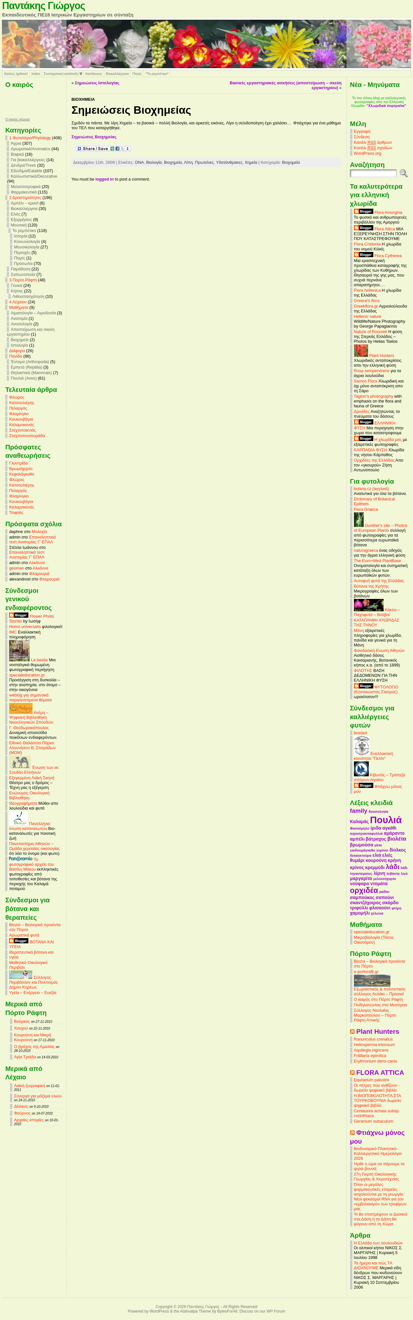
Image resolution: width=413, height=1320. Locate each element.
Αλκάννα (37, 562)
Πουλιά (386, 819)
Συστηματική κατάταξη (61, 74)
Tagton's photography (373, 396)
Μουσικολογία (26, 247)
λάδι (392, 866)
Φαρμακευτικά (23, 192)
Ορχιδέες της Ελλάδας (374, 460)
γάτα (378, 845)
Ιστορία (20, 236)
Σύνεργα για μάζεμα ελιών (38, 1096)
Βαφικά (17, 154)
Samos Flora (366, 381)
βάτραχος (376, 839)
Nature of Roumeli (370, 331)
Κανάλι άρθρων (373, 142)
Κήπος (17, 290)
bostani (360, 732)
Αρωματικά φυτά (24, 935)
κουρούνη (376, 860)
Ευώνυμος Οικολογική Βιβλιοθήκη (29, 795)
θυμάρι (357, 860)
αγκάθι (389, 828)
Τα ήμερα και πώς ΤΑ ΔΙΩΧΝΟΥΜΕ (373, 1265)
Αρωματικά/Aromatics (30, 148)
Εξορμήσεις (21, 219)
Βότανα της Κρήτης (371, 586)
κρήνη (394, 860)
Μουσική (18, 225)
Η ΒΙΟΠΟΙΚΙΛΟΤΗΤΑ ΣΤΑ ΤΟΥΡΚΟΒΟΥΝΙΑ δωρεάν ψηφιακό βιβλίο (377, 1100)
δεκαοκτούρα (360, 855)
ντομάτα (379, 883)
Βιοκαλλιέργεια (117, 74)
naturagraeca (366, 550)
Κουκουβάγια (21, 419)
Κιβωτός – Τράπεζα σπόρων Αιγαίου (380, 777)
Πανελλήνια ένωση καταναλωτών (29, 826)
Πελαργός (18, 408)
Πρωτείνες (204, 162)
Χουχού (21, 1028)
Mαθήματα (18, 307)
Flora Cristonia (367, 244)
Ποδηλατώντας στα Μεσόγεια (380, 1004)
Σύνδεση (362, 136)
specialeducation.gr (27, 675)
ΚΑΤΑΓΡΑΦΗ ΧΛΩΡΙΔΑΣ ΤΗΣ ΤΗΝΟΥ (376, 622)
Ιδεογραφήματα (23, 803)
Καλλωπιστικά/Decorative (34, 176)
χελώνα (377, 913)
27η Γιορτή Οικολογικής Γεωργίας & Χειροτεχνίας (376, 1176)
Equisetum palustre (371, 1079)
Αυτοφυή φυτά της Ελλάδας (379, 580)
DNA (139, 162)
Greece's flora (366, 300)
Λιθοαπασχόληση (28, 296)
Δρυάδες (362, 411)
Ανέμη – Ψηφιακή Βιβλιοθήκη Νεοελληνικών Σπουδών (31, 717)
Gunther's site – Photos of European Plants (381, 528)
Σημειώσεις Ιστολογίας (97, 82)
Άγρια (16, 143)
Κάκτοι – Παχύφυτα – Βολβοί (377, 612)
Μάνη (359, 630)
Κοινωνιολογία (27, 241)
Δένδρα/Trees (23, 165)
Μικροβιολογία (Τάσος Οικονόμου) (374, 940)
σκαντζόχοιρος (365, 902)
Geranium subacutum (373, 1121)
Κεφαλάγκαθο (21, 474)
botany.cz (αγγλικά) (371, 488)
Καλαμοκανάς (21, 424)
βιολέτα (397, 839)
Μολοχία (39, 531)
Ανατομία (19, 318)
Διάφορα (17, 350)
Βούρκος (22, 1021)
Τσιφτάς (16, 512)
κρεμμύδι (375, 867)
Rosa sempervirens (371, 370)
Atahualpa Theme (195, 1311)
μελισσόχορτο (384, 879)
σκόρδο (390, 902)
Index (35, 74)
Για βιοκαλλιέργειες (28, 159)
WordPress (159, 1311)
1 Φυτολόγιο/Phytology (30, 137)
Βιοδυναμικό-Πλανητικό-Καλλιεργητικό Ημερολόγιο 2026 (378, 1153)
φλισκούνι (379, 907)
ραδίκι (384, 892)
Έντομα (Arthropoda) (30, 361)
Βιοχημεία (19, 339)
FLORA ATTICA (380, 1072)
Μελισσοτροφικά (26, 186)
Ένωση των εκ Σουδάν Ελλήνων (33, 770)
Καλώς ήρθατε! (16, 74)
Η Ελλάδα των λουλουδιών (378, 1243)
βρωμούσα (361, 844)
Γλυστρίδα (18, 463)
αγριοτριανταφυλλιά (366, 833)
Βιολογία (154, 162)
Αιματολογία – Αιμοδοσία (33, 312)
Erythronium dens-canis (375, 1061)
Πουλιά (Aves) (23, 378)
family (359, 810)
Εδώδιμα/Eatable (26, 170)
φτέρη (396, 908)
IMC (12, 632)
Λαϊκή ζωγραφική (29, 1085)
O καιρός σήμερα (17, 119)
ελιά (377, 855)
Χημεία (251, 162)
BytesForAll (227, 1311)
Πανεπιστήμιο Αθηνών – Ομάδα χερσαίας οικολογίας (34, 846)
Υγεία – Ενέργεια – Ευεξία (32, 992)
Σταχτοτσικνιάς (22, 430)
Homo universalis (25, 626)
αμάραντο (394, 833)
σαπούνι (385, 897)
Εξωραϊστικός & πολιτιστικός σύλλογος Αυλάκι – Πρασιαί (380, 989)
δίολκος (397, 850)
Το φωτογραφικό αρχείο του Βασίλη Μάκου (31, 864)
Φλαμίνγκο (18, 413)
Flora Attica (374, 228)
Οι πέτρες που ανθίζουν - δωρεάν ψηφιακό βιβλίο (377, 1088)
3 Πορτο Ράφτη (23, 280)
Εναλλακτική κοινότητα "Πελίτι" (373, 756)
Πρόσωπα (23, 263)
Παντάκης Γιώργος (43, 5)
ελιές (387, 855)
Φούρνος (22, 1113)
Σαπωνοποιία (23, 274)
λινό (404, 873)
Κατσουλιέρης (21, 402)
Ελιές (15, 214)
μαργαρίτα (361, 878)
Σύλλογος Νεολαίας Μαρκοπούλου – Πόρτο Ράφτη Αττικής (375, 1015)
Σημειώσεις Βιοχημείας (93, 136)
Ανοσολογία (21, 323)
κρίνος (357, 867)
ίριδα (375, 828)
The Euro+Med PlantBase (377, 560)
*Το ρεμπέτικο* (157, 74)
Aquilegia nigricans (371, 1050)
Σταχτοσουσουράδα (27, 435)
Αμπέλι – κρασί (24, 203)
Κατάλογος (93, 74)
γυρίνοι (382, 850)
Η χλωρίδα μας (378, 439)
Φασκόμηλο (359, 828)
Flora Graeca (366, 509)
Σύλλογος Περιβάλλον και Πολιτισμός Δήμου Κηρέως (33, 982)
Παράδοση (20, 269)
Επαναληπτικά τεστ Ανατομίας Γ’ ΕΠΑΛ (32, 539)
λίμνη (379, 873)
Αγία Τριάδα (25, 1056)
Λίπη (188, 162)
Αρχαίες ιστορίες (29, 1119)
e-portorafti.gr (366, 971)
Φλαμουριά (39, 573)
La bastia (28, 659)
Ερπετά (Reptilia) (26, 367)
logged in (105, 179)
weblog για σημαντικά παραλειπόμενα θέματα (30, 697)
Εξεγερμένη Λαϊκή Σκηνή (31, 777)
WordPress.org (367, 153)
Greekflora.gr (366, 306)
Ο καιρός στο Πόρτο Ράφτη (378, 999)
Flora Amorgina (378, 212)
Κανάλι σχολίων (373, 148)
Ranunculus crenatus (373, 1039)
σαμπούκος (362, 897)
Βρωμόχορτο (21, 468)
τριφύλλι (359, 907)
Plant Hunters (374, 355)
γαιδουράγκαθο (362, 850)
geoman (16, 568)
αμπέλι (357, 839)
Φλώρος (16, 397)
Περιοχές (22, 252)
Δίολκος (21, 1106)
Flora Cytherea (378, 255)
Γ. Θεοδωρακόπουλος (29, 727)
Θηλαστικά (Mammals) (31, 372)
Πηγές (137, 74)
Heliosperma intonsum (374, 1044)
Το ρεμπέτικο (24, 230)
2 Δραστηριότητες (25, 197)
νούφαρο (359, 883)
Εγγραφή (362, 131)
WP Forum (276, 1311)
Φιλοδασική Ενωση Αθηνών (379, 650)
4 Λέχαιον (17, 301)
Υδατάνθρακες (229, 162)
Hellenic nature (367, 316)
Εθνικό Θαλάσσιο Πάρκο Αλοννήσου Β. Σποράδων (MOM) (32, 747)
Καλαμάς (359, 821)
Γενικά (16, 285)
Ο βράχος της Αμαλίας (34, 1046)
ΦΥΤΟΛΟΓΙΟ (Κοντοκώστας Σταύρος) (376, 689)
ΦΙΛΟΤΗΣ (363, 670)
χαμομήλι (360, 913)
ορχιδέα (364, 890)
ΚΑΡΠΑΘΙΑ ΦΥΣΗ (371, 449)
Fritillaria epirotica (370, 1055)
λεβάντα (392, 873)
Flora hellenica (367, 290)
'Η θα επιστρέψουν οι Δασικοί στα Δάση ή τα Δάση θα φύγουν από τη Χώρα (381, 1219)
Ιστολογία (19, 345)
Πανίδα (15, 356)
